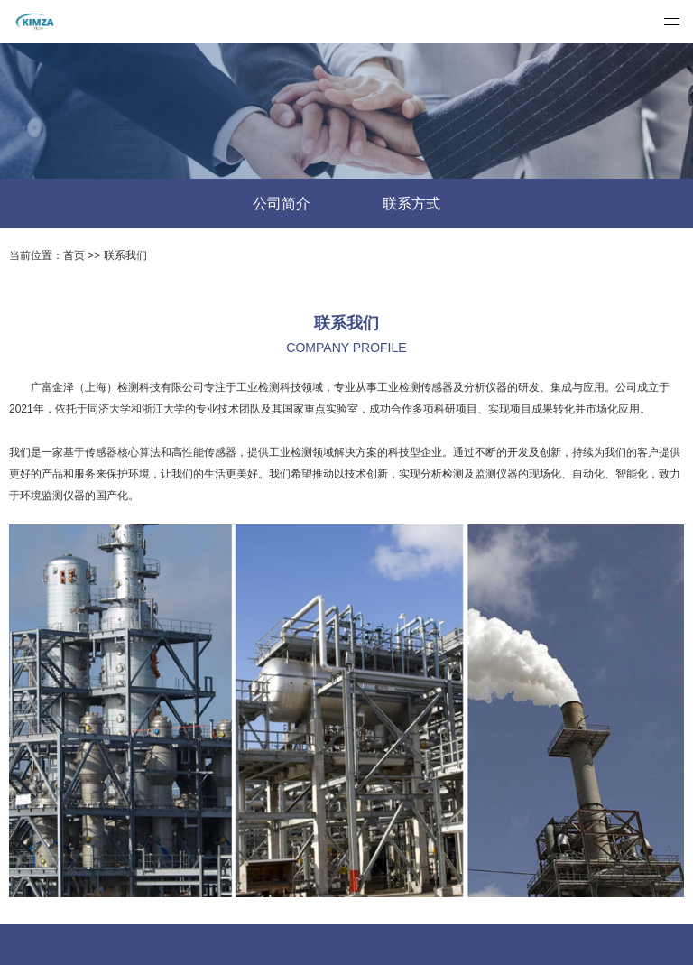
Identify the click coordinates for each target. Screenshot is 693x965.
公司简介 (281, 203)
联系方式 (411, 203)
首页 (74, 255)
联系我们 (125, 255)
